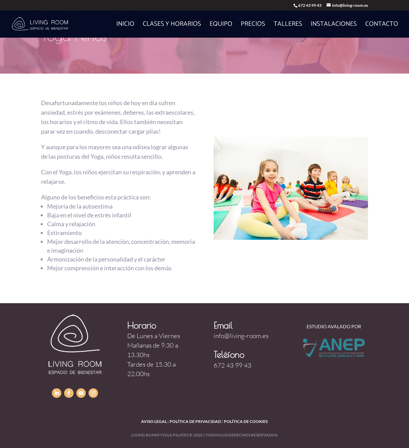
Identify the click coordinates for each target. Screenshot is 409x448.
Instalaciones (334, 25)
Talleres (288, 25)
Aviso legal (154, 421)
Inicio (125, 25)
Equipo (221, 25)
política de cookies (246, 421)
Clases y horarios (172, 25)
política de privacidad (195, 421)
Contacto (381, 25)
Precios (253, 25)
